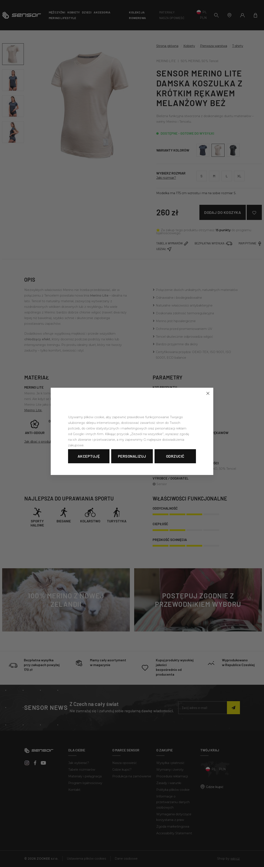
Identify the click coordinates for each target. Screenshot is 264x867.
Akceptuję (89, 456)
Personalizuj (132, 456)
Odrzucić (175, 456)
